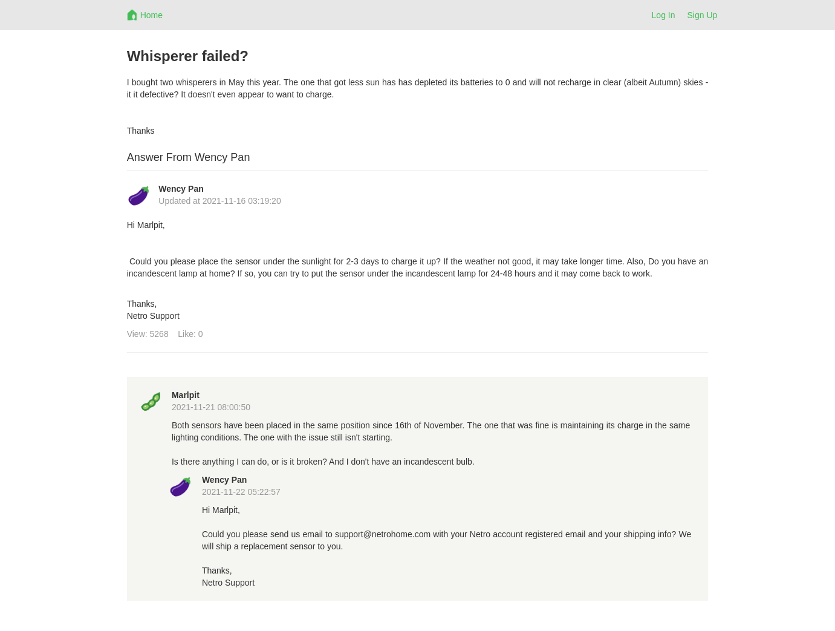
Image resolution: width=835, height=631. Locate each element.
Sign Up (702, 15)
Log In (663, 15)
